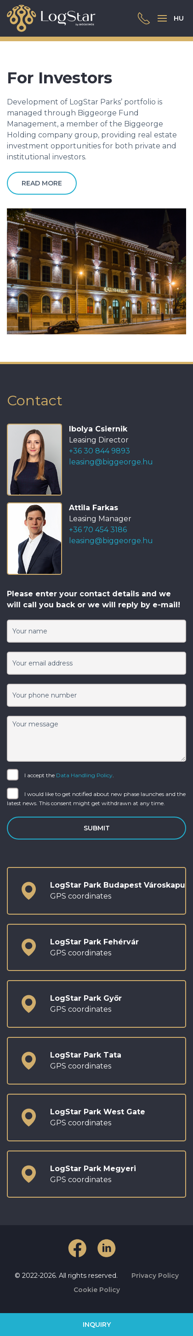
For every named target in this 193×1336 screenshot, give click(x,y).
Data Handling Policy (84, 775)
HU (179, 18)
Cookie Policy (97, 1290)
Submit (97, 828)
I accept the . (60, 775)
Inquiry (97, 1324)
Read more (42, 183)
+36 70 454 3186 (98, 529)
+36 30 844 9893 (99, 451)
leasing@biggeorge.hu (111, 462)
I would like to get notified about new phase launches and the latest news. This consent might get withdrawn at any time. (96, 798)
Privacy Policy (155, 1275)
